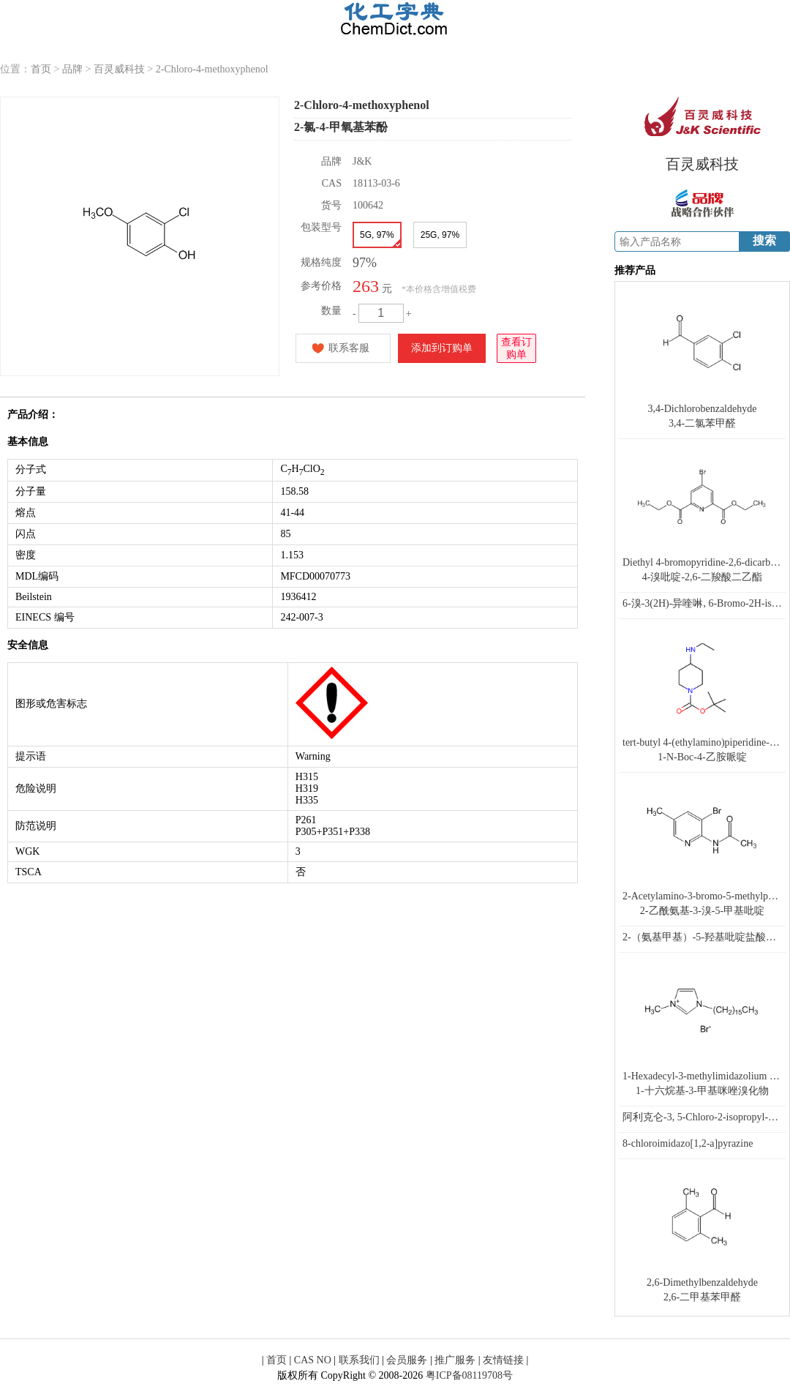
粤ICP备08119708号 (469, 1375)
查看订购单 (516, 347)
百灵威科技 (119, 69)
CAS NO (312, 1360)
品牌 (72, 69)
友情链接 (503, 1360)
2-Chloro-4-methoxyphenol (212, 69)
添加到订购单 (442, 347)
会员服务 (406, 1360)
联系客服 (348, 347)
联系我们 (359, 1360)
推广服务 (454, 1360)
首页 (41, 69)
